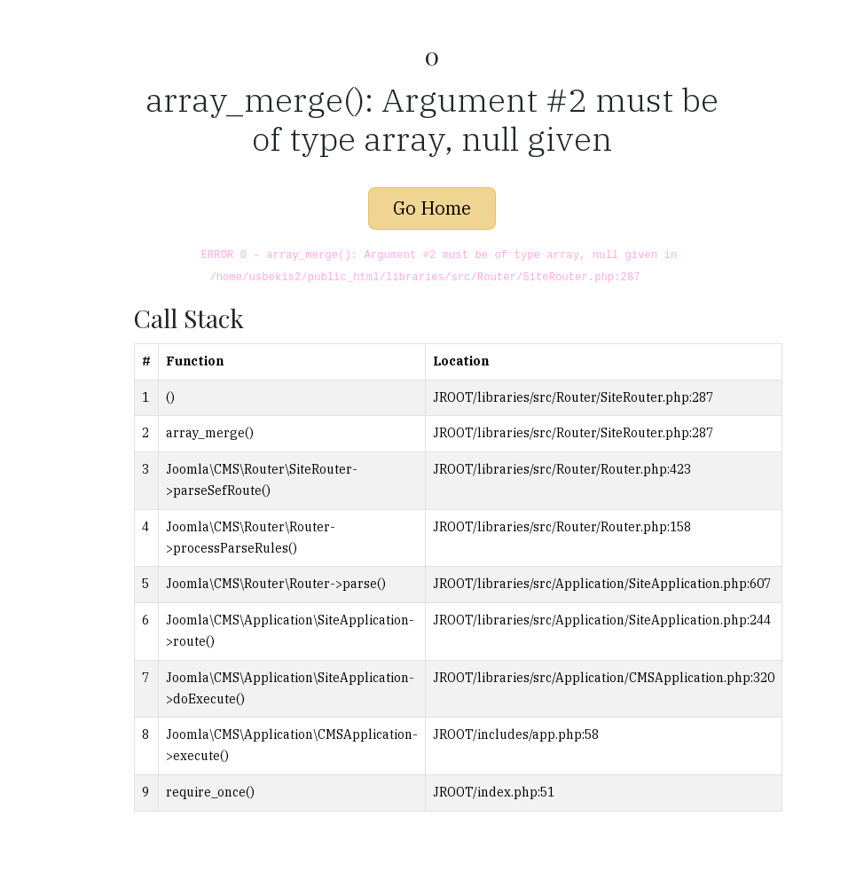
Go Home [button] (432, 208)
